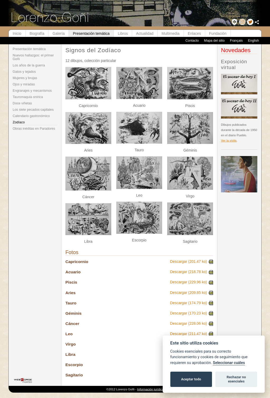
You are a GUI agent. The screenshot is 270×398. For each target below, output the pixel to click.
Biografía (37, 33)
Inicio (17, 33)
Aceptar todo (191, 379)
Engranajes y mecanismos (32, 91)
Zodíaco (19, 122)
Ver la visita (229, 140)
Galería (58, 33)
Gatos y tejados (24, 72)
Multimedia (171, 33)
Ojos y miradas (24, 84)
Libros (123, 33)
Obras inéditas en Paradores (34, 128)
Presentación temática (91, 33)
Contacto (192, 40)
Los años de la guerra (29, 65)
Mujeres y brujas (25, 78)
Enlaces (194, 33)
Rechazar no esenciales (236, 379)
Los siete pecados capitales (33, 109)
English (253, 40)
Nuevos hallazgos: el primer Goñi (33, 57)
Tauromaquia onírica (28, 97)
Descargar (191, 261)
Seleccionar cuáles (229, 363)
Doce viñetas (22, 103)
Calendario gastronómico (31, 116)
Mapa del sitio (214, 40)
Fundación (217, 33)
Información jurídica (150, 389)
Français (236, 40)
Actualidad (144, 33)
